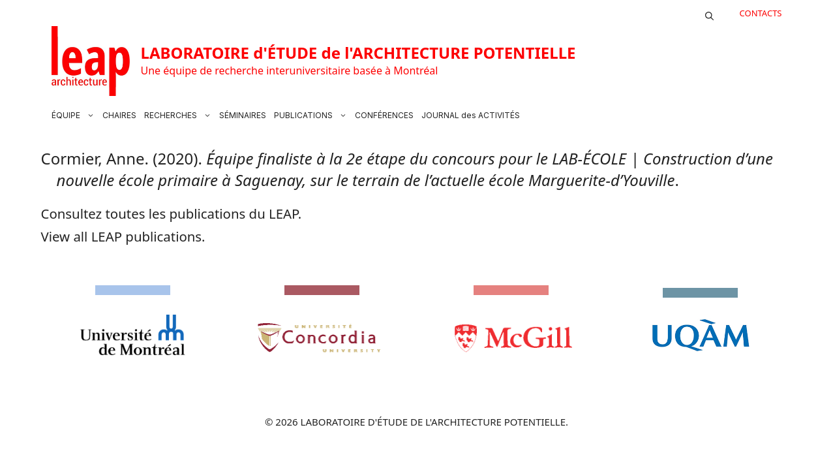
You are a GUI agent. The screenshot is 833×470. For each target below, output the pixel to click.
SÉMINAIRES (242, 115)
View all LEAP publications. (123, 236)
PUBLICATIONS (312, 115)
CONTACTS (761, 13)
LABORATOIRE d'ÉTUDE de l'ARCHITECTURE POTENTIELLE (358, 52)
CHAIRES (119, 115)
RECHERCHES (179, 115)
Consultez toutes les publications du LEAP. (171, 213)
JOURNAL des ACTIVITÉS (470, 115)
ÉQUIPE (75, 115)
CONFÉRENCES (384, 115)
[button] (709, 13)
